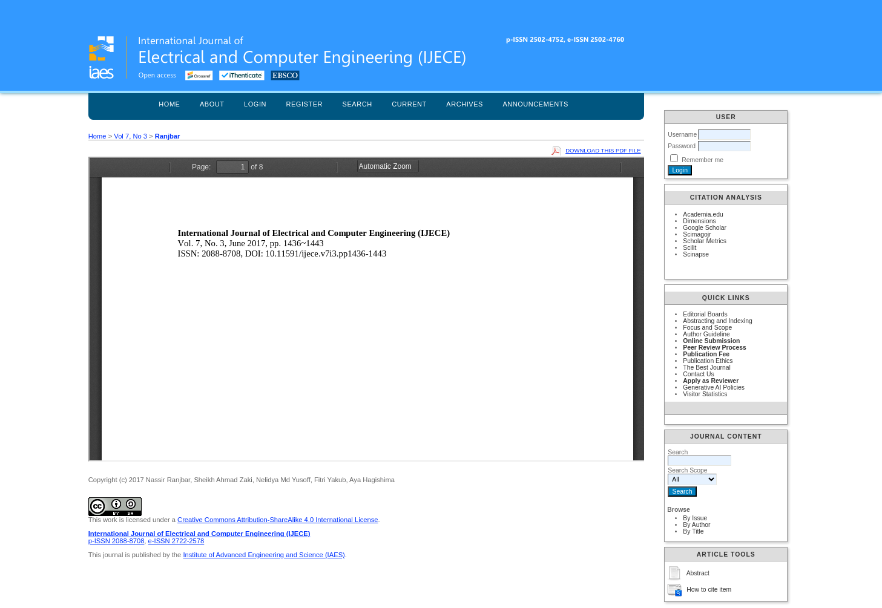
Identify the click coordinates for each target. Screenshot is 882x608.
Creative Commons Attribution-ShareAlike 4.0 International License (277, 519)
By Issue (695, 518)
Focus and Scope (707, 327)
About (212, 104)
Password (682, 146)
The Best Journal (707, 367)
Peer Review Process (714, 347)
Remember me (702, 160)
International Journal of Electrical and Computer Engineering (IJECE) (199, 533)
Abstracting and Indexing (717, 321)
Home (169, 104)
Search (357, 104)
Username (682, 134)
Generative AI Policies (714, 387)
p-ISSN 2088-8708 (116, 540)
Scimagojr (697, 234)
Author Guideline (706, 334)
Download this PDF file (602, 150)
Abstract (697, 573)
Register (304, 104)
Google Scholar (704, 227)
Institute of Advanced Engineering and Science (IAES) (263, 554)
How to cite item (708, 589)
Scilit (689, 247)
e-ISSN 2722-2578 (176, 540)
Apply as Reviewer (711, 381)
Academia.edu (703, 214)
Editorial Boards (705, 314)
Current (409, 104)
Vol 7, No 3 (130, 136)
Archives (464, 104)
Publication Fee (706, 354)
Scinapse (696, 254)
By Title (693, 531)
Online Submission (711, 341)
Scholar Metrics (704, 241)
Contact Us (698, 374)
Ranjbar (167, 136)
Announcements (535, 104)
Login (255, 104)
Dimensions (699, 221)
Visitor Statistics (705, 394)
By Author (696, 524)
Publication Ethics (707, 361)
